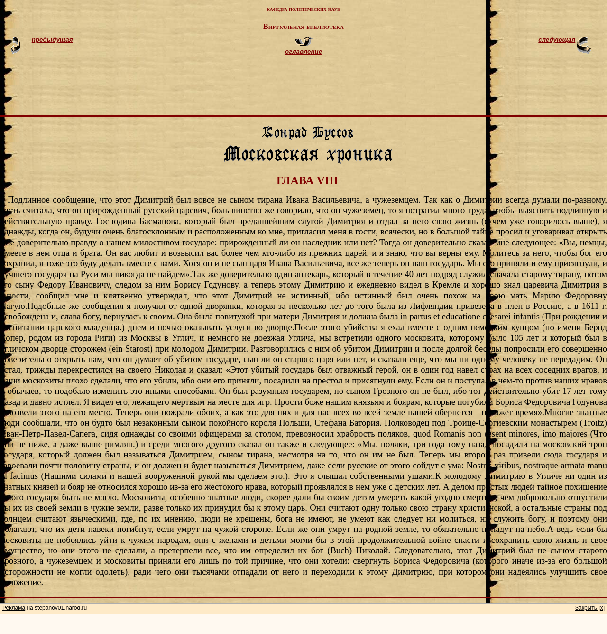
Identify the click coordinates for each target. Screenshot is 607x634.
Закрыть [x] (590, 608)
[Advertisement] (314, 89)
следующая (556, 39)
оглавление (303, 51)
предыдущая (52, 39)
